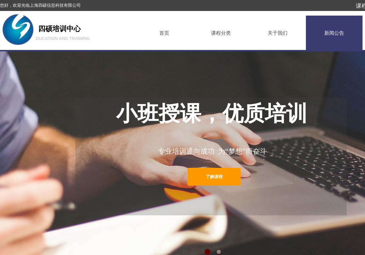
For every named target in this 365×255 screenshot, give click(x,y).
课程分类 (221, 33)
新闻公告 (334, 33)
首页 (164, 33)
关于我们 (277, 33)
